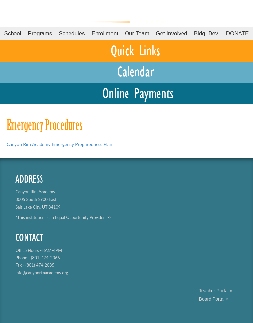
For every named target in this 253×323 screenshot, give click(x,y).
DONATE (237, 33)
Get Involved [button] (171, 33)
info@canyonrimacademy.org (41, 272)
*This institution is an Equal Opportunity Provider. (60, 217)
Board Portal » (214, 299)
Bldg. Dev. (206, 33)
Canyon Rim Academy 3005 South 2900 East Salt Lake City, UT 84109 (37, 199)
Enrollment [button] (105, 33)
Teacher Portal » (216, 290)
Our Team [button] (137, 33)
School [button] (12, 33)
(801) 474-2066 (45, 257)
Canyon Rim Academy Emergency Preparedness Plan (59, 144)
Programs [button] (40, 33)
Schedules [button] (72, 33)
